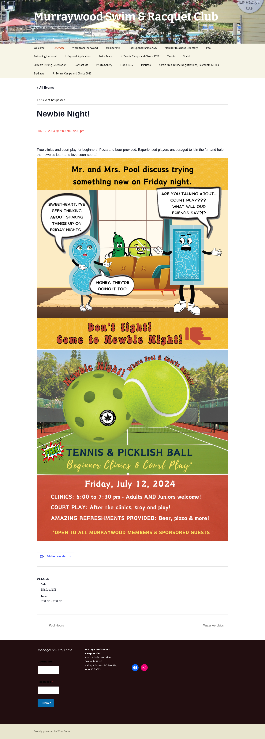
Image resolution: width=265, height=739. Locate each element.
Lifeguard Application (78, 56)
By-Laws (39, 73)
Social (186, 56)
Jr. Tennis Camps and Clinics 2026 (139, 56)
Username (46, 661)
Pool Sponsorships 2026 (143, 48)
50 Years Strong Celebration (50, 65)
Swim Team (105, 56)
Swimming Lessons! (45, 56)
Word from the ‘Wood (85, 48)
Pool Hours (56, 625)
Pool (208, 48)
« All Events (45, 87)
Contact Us (81, 65)
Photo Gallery (104, 65)
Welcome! (39, 48)
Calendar (59, 48)
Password (45, 681)
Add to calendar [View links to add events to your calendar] (57, 556)
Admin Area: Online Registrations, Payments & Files (189, 65)
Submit (45, 703)
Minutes (146, 65)
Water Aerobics (214, 625)
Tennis (171, 56)
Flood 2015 (126, 65)
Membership (113, 48)
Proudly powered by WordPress (52, 731)
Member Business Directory (181, 48)
